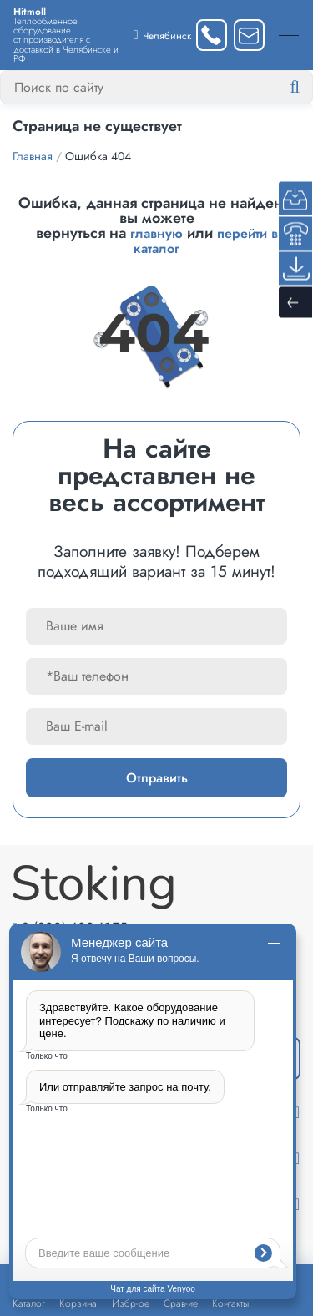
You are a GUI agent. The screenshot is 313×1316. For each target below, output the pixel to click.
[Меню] (289, 34)
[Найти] (308, 88)
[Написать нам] (249, 34)
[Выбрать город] (162, 34)
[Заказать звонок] (211, 34)
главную (156, 233)
